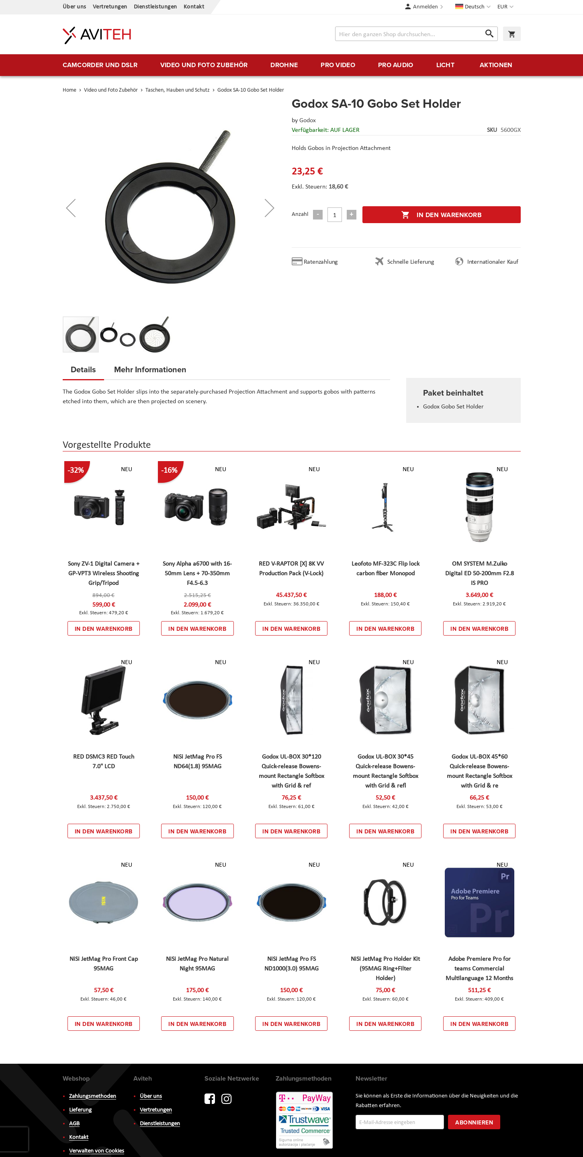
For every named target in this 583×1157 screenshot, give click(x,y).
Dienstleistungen (155, 7)
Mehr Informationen (150, 369)
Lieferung (80, 1110)
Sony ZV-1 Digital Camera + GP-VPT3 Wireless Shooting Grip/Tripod (103, 574)
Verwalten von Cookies (96, 1151)
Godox (307, 120)
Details (83, 369)
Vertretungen (110, 7)
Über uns (74, 7)
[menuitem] (100, 65)
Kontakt (194, 7)
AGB (74, 1124)
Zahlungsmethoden (92, 1096)
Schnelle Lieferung (410, 262)
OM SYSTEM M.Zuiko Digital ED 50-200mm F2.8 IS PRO (479, 574)
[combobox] (416, 34)
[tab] (83, 371)
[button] (506, 7)
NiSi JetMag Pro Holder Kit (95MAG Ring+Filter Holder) (385, 969)
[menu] (292, 65)
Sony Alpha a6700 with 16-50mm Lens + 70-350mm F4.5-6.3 (197, 574)
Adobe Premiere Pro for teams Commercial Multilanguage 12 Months (479, 969)
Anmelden (425, 7)
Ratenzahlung (321, 262)
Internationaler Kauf (492, 262)
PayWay (305, 1120)
